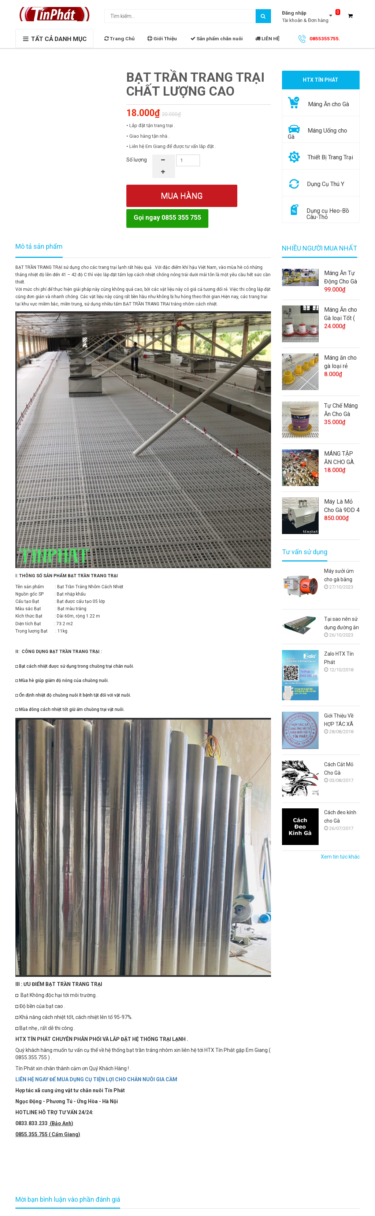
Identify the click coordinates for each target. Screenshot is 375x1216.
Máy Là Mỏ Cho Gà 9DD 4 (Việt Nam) (342, 506)
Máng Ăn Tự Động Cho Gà (340, 277)
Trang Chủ (119, 38)
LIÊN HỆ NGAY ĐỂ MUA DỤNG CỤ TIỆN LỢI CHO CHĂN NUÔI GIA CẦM (96, 1079)
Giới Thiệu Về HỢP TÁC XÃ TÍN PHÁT (338, 721)
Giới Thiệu (162, 38)
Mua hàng (182, 195)
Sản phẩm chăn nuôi (216, 38)
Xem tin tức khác (340, 857)
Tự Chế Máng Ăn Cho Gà (341, 410)
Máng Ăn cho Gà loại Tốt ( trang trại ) (340, 314)
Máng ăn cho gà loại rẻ (340, 362)
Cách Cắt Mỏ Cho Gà (338, 768)
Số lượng (136, 160)
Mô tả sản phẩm (39, 246)
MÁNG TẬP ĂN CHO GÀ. (339, 458)
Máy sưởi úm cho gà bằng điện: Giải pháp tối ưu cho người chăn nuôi (340, 576)
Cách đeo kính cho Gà (340, 816)
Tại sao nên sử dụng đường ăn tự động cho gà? (341, 624)
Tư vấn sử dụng (304, 552)
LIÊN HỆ (267, 38)
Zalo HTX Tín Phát (339, 658)
